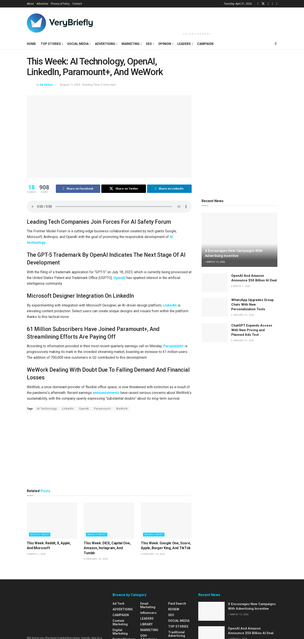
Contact (77, 3)
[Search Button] (275, 43)
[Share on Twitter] (123, 189)
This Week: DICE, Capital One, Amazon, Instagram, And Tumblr (107, 548)
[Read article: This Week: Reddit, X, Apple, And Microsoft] (52, 520)
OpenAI (119, 278)
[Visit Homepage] (60, 23)
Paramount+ (173, 346)
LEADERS (184, 44)
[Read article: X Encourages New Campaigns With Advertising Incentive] (239, 239)
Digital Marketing (120, 631)
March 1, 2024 (36, 554)
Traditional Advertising (176, 633)
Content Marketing (120, 622)
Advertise (42, 3)
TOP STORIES (51, 44)
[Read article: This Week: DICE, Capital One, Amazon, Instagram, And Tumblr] (109, 520)
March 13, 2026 (215, 261)
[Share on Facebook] (78, 189)
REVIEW (173, 609)
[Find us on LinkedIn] (268, 3)
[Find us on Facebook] (257, 3)
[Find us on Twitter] (263, 3)
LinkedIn (170, 305)
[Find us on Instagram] (272, 3)
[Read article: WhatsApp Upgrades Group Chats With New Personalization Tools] (215, 307)
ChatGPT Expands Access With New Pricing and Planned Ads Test (251, 330)
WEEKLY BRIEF (39, 534)
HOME (31, 44)
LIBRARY (146, 624)
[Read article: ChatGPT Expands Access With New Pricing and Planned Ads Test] (215, 332)
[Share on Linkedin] (169, 189)
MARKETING (131, 44)
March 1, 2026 (240, 286)
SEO (149, 44)
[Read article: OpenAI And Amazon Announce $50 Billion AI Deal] (215, 282)
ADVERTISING (105, 44)
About (30, 3)
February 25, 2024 (95, 559)
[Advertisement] (197, 19)
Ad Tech (118, 603)
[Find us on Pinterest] (276, 3)
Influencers (148, 613)
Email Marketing (147, 605)
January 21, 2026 (242, 315)
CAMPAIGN (205, 44)
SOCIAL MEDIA (78, 44)
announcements (106, 393)
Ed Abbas (46, 84)
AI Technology (47, 408)
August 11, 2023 (70, 84)
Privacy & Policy (60, 3)
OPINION (164, 44)
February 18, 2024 (152, 554)
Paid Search (177, 603)
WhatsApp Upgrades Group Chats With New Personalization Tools (252, 304)
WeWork (122, 408)
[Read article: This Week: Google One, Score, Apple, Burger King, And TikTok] (166, 520)
